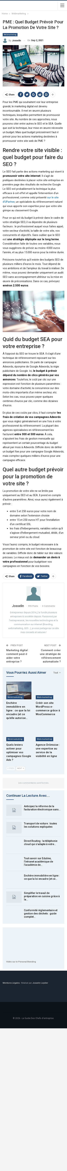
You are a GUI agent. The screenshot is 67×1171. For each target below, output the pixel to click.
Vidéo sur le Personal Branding (21, 962)
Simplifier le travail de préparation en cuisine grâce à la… (42, 896)
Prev (11, 768)
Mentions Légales (11, 983)
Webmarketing (10, 35)
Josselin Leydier (40, 983)
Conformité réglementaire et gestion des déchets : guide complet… (40, 913)
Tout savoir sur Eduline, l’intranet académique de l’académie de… (38, 861)
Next (20, 768)
